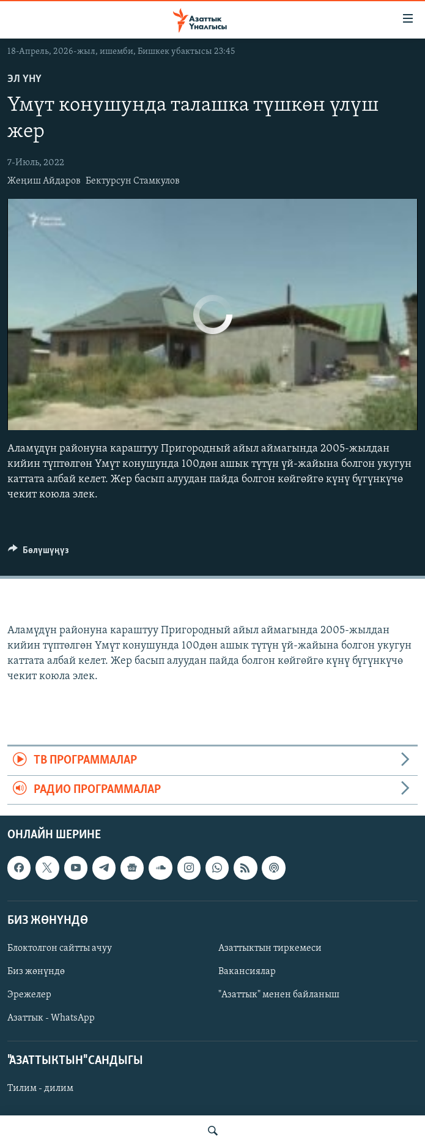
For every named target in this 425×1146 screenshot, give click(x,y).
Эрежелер (29, 995)
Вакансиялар (247, 972)
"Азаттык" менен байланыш (278, 995)
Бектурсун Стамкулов (133, 181)
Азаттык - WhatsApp (51, 1018)
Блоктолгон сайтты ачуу (59, 948)
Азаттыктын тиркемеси (270, 948)
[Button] (38, 553)
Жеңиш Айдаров (44, 181)
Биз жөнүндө (36, 972)
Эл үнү (24, 79)
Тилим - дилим (40, 1089)
